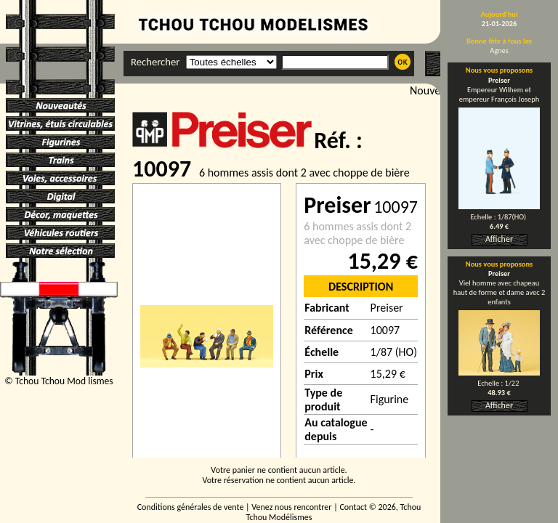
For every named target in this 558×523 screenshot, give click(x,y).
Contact (353, 507)
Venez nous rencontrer (291, 507)
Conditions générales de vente (190, 507)
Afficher (499, 239)
